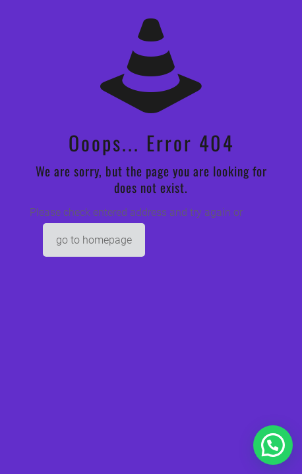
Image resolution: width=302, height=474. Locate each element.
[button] (273, 445)
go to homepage (94, 240)
